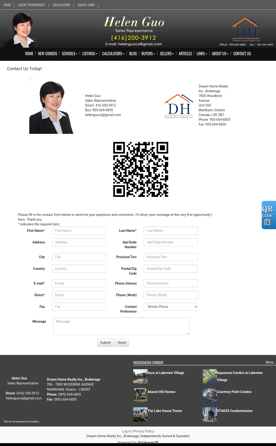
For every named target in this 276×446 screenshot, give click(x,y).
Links (202, 53)
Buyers (148, 53)
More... (271, 362)
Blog (133, 53)
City (42, 257)
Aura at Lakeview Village (166, 373)
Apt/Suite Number (130, 244)
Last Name (127, 231)
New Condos (47, 53)
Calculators (113, 53)
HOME (7, 4)
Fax (42, 307)
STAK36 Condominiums (235, 411)
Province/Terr (126, 257)
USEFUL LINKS (86, 4)
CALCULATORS (61, 4)
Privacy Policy (143, 431)
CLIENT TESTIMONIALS (31, 4)
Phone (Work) (126, 295)
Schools (70, 53)
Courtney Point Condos (234, 392)
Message (39, 321)
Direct (38, 295)
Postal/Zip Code (129, 271)
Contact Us (242, 53)
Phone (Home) (126, 283)
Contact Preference (128, 309)
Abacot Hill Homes (161, 392)
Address (38, 242)
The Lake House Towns (165, 411)
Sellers (167, 53)
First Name (35, 231)
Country (39, 269)
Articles (185, 53)
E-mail (38, 283)
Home (29, 53)
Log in (126, 431)
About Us (220, 53)
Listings (89, 53)
